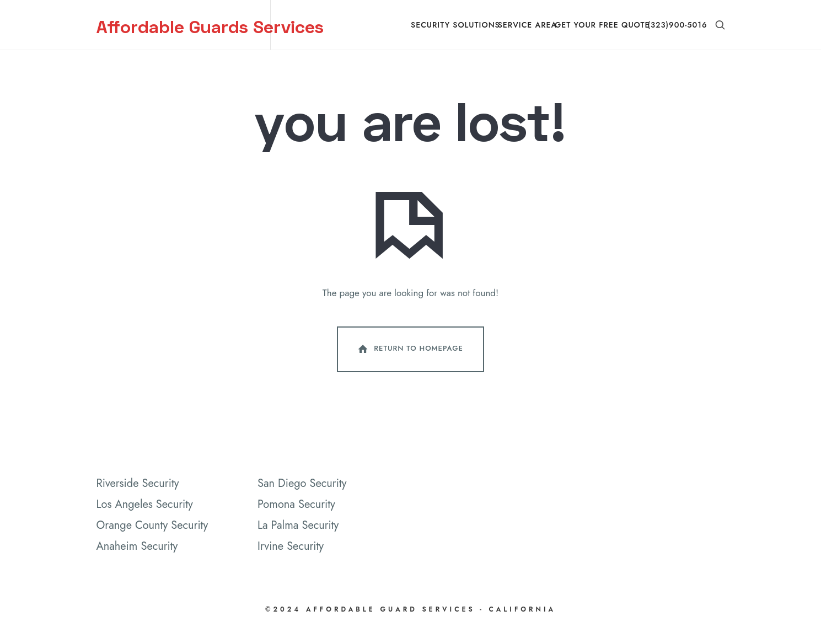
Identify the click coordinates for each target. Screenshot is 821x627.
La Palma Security (298, 525)
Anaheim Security (137, 546)
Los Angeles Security (144, 504)
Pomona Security (296, 504)
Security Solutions (455, 24)
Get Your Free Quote (602, 24)
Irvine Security (290, 546)
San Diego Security (301, 483)
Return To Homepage (409, 349)
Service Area (527, 24)
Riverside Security (137, 483)
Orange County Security (152, 525)
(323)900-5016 (677, 24)
